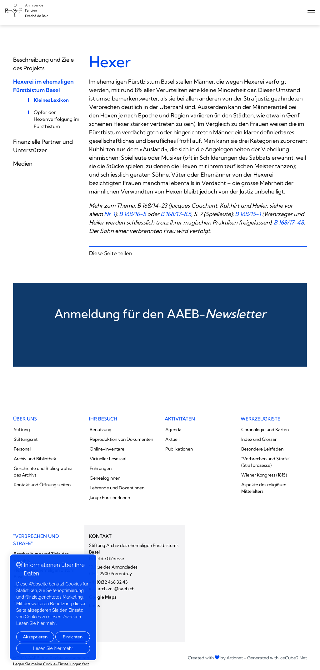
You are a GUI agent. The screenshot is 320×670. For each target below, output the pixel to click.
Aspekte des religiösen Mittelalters (263, 488)
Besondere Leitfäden (262, 449)
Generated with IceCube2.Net (277, 658)
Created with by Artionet (215, 658)
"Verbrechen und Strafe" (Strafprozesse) (265, 462)
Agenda (173, 429)
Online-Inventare (107, 449)
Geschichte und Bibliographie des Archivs (43, 472)
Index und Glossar (259, 439)
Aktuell (172, 439)
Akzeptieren (35, 637)
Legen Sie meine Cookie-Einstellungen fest (51, 664)
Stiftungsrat (26, 439)
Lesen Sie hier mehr (53, 648)
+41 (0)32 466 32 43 (108, 582)
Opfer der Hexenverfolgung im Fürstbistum (56, 119)
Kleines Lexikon (51, 100)
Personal (22, 449)
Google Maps (102, 597)
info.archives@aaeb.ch (111, 588)
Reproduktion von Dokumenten (121, 439)
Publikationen (179, 449)
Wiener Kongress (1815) (264, 475)
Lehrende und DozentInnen (117, 488)
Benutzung (101, 429)
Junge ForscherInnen (110, 497)
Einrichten (72, 637)
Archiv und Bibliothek (35, 458)
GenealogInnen (105, 478)
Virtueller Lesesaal (108, 458)
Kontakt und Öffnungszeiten (42, 484)
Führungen (101, 468)
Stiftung (22, 429)
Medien (22, 163)
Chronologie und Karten (265, 429)
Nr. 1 (109, 214)
